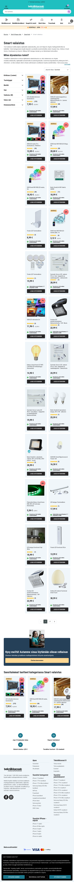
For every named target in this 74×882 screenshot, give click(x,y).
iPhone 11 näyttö (37, 824)
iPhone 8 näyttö (37, 834)
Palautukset (36, 766)
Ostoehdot (35, 763)
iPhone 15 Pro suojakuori (60, 795)
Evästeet (56, 768)
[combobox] (37, 11)
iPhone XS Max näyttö (39, 826)
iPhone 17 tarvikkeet (38, 778)
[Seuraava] (71, 21)
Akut (61, 21)
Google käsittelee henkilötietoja (22, 865)
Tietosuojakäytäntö (59, 766)
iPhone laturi (36, 800)
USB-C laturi (36, 808)
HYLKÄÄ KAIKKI (13, 877)
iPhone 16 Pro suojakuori (60, 790)
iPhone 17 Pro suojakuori (60, 782)
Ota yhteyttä (36, 768)
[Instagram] (11, 797)
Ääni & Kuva (41, 21)
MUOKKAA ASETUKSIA (37, 877)
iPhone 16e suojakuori (60, 787)
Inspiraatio (56, 771)
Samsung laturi (37, 803)
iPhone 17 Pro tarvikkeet (39, 781)
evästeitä (48, 860)
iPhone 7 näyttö (37, 831)
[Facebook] (6, 797)
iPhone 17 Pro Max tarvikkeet (40, 783)
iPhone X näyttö (37, 829)
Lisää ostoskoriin (36, 115)
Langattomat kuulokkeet (39, 798)
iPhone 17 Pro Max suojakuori (62, 785)
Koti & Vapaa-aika (16, 34)
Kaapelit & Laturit (31, 21)
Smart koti (27, 34)
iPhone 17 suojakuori (59, 780)
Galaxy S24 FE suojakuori (60, 810)
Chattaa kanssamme (37, 660)
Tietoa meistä (57, 763)
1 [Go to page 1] (45, 621)
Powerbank (51, 21)
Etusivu (6, 34)
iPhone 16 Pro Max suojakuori (62, 793)
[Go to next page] (54, 621)
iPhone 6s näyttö (37, 836)
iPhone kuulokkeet (38, 795)
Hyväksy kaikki (60, 877)
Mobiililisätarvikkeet (18, 21)
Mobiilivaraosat (6, 21)
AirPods (35, 790)
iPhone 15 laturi (37, 805)
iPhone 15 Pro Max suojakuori (62, 798)
